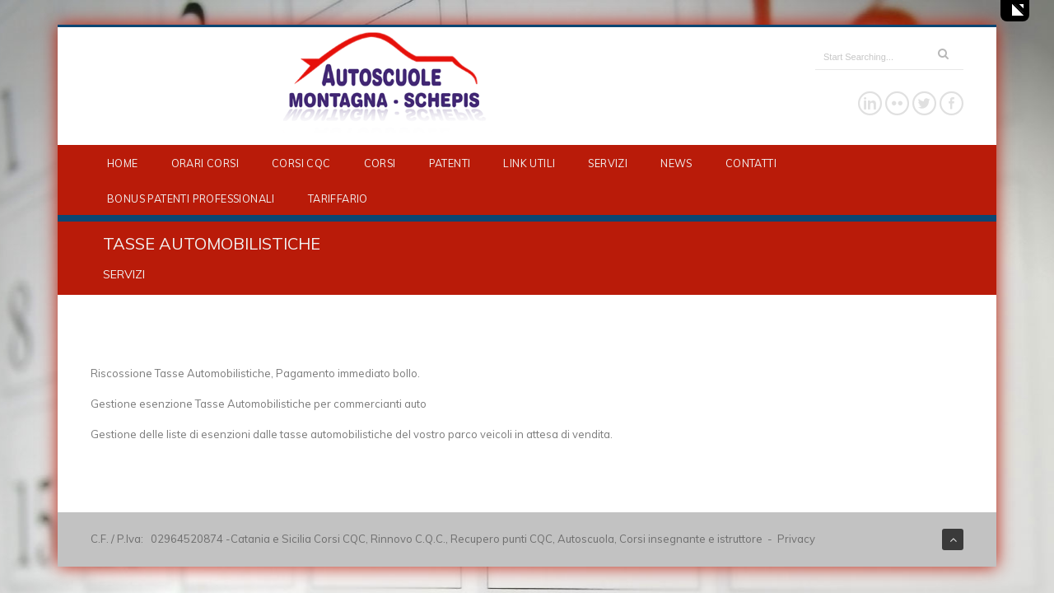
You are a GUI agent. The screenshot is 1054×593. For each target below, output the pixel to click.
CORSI (380, 163)
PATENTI (450, 163)
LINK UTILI (529, 163)
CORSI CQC (301, 163)
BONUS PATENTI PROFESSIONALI (191, 198)
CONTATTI (751, 163)
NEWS (676, 163)
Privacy (796, 538)
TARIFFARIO (338, 198)
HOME (122, 163)
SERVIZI (607, 163)
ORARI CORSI (205, 163)
